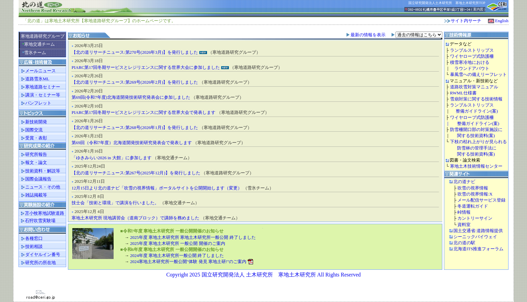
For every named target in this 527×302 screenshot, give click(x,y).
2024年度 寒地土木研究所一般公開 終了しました (177, 255)
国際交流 (34, 129)
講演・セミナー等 (42, 94)
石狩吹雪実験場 (37, 220)
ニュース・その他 (40, 186)
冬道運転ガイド (472, 206)
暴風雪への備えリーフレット (478, 74)
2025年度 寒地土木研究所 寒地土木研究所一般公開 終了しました (193, 237)
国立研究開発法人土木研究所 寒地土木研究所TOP (446, 3)
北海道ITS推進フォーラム (478, 248)
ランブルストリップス (472, 50)
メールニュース (40, 70)
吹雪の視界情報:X (474, 194)
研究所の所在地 (38, 262)
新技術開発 (36, 121)
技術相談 (31, 246)
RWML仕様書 (463, 92)
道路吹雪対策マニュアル (474, 86)
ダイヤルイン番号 (40, 254)
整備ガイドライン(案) (474, 111)
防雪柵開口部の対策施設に (476, 129)
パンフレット (38, 102)
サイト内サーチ (466, 20)
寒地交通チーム (38, 44)
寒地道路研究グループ (43, 36)
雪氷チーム (34, 52)
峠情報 (464, 212)
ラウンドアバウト (469, 68)
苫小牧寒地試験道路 (41, 213)
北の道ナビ (464, 181)
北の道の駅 (464, 242)
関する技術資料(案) (476, 135)
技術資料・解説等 (40, 170)
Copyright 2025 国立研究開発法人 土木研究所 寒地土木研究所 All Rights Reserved (263, 274)
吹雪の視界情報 (472, 187)
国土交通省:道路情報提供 (478, 230)
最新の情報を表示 (368, 34)
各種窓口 (31, 238)
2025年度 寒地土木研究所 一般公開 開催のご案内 (177, 243)
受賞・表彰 (33, 137)
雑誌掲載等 (33, 195)
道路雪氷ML (37, 78)
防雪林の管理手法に (476, 147)
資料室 (464, 224)
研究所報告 (33, 154)
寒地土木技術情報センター (476, 166)
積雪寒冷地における (469, 62)
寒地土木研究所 (64, 20)
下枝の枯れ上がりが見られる (478, 141)
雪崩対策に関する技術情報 (476, 98)
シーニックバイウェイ (475, 236)
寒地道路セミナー (42, 86)
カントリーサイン (474, 218)
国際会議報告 (35, 178)
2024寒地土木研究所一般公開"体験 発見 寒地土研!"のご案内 (188, 261)
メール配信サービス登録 (481, 200)
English (502, 20)
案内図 (478, 9)
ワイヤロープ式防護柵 (472, 56)
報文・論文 (33, 162)
